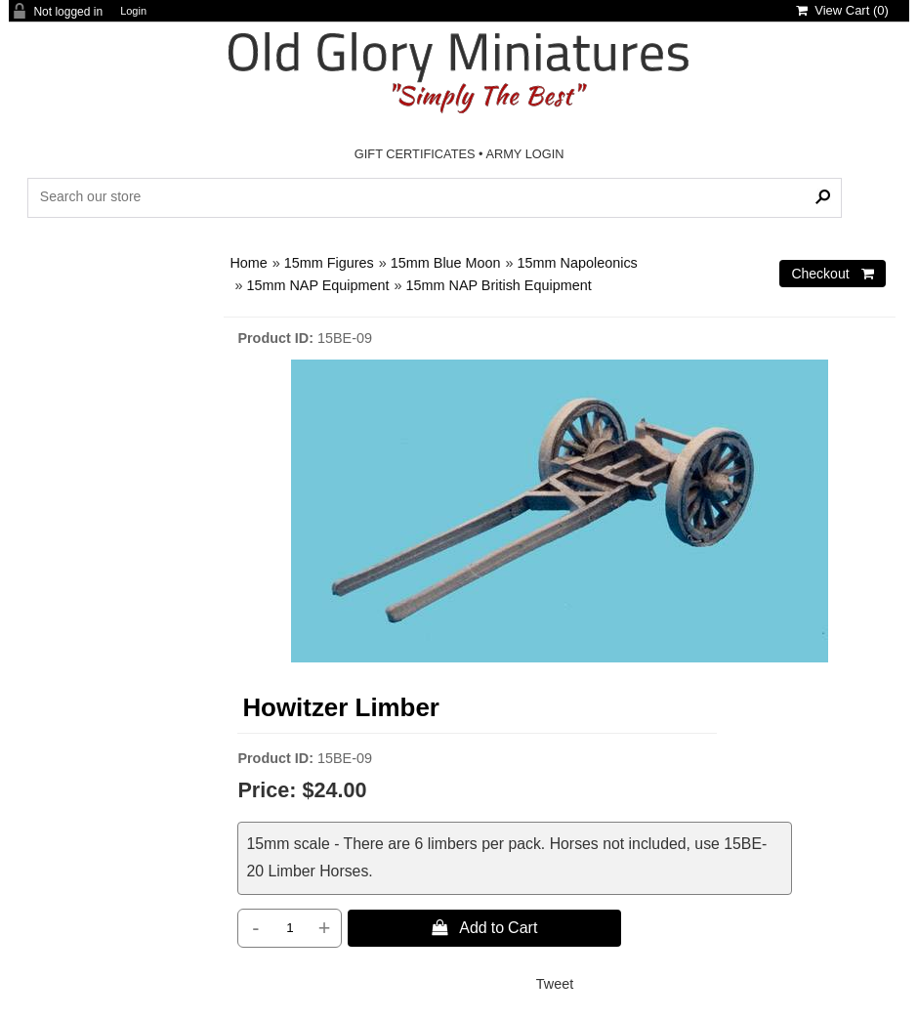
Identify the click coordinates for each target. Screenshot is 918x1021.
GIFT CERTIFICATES (415, 154)
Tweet (554, 984)
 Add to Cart (484, 927)
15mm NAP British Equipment (499, 285)
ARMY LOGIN (524, 154)
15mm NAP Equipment (317, 285)
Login (133, 11)
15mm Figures (329, 263)
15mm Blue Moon (446, 263)
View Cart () (842, 10)
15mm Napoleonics (578, 263)
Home (248, 263)
